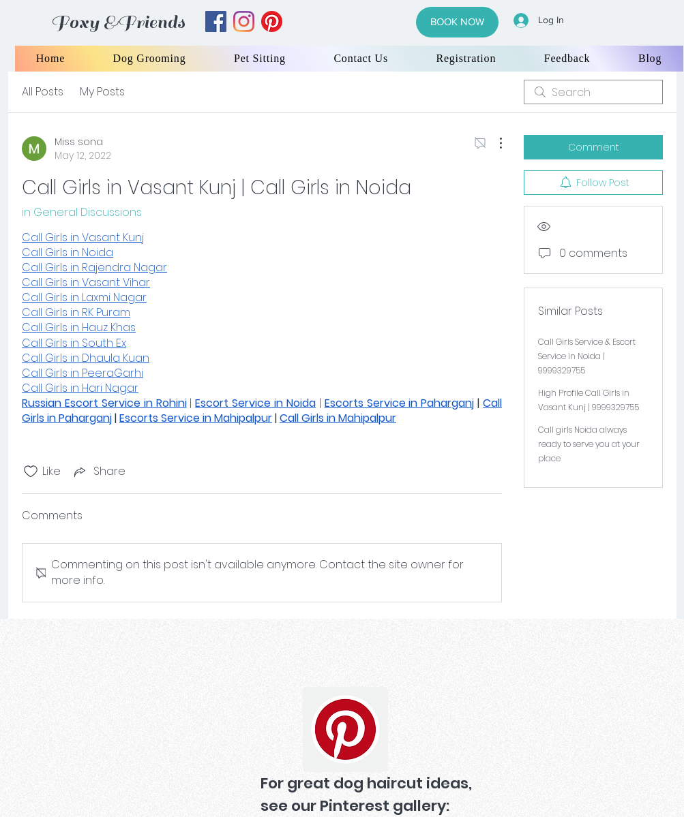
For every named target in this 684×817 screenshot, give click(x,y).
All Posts (42, 91)
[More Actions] (494, 143)
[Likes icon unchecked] (31, 471)
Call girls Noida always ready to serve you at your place (589, 444)
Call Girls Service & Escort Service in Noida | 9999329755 (587, 356)
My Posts (102, 91)
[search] (593, 92)
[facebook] (215, 21)
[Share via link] (98, 471)
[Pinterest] (345, 729)
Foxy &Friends (118, 22)
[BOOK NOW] (457, 22)
